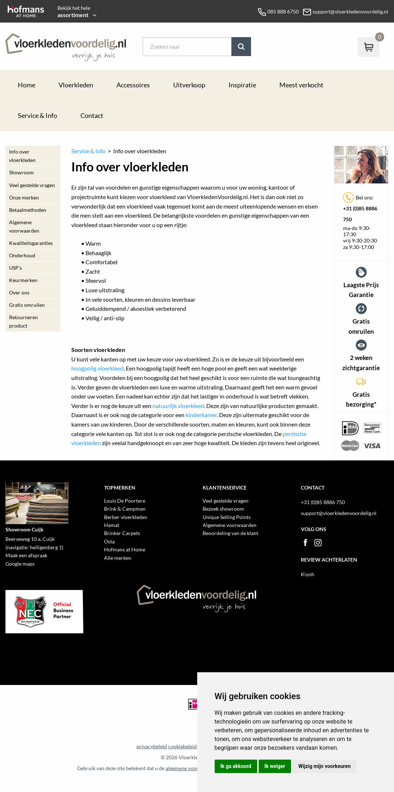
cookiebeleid (182, 746)
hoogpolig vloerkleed (97, 368)
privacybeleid (151, 746)
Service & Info (37, 115)
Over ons (19, 292)
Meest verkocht (301, 85)
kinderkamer (201, 414)
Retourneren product (23, 321)
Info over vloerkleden (22, 155)
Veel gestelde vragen (32, 185)
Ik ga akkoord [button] (235, 766)
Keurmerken (23, 280)
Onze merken (24, 197)
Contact (91, 115)
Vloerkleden (76, 85)
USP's (15, 268)
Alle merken (117, 558)
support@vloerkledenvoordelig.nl (339, 513)
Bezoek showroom (223, 509)
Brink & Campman (125, 509)
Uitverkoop (189, 85)
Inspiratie (242, 85)
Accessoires (133, 85)
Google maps (20, 564)
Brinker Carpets (122, 533)
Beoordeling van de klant (230, 533)
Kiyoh (307, 574)
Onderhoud (22, 255)
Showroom (21, 172)
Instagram (318, 542)
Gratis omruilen (27, 305)
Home (26, 85)
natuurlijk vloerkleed (178, 405)
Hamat (111, 525)
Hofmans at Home (124, 549)
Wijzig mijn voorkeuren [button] (324, 766)
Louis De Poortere (124, 501)
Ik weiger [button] (274, 766)
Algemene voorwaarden (24, 226)
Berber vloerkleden (125, 517)
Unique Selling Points (227, 517)
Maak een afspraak (26, 555)
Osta (109, 541)
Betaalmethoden (27, 210)
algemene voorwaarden (192, 768)
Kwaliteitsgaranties (31, 243)
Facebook (305, 542)
